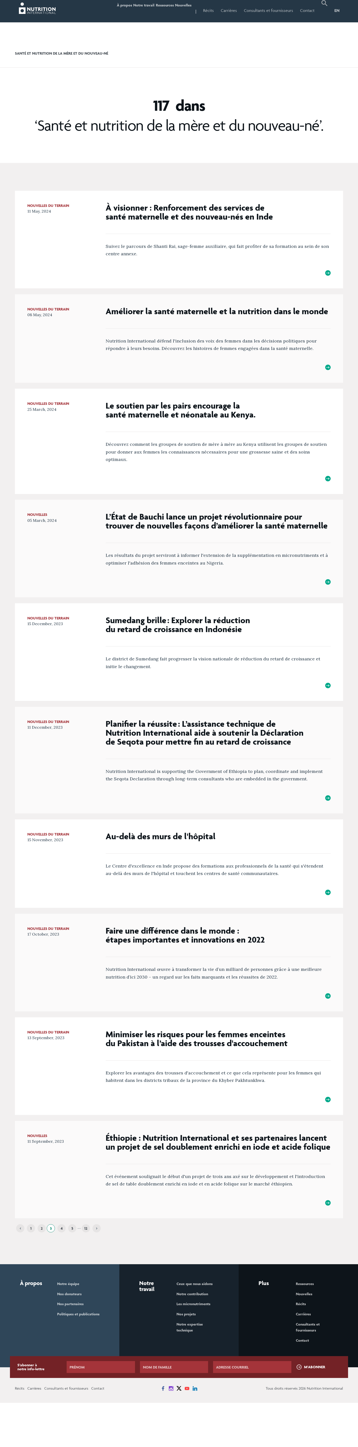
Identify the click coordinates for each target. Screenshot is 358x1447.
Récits (208, 10)
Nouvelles (179, 10)
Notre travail (123, 10)
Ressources (152, 10)
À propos (96, 10)
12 (86, 1268)
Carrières (229, 10)
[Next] (96, 1268)
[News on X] (179, 1433)
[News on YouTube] (187, 1433)
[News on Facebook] (163, 1433)
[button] (324, 11)
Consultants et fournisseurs (268, 10)
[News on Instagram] (171, 1433)
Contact (307, 10)
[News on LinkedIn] (195, 1433)
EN (337, 10)
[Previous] (20, 1268)
